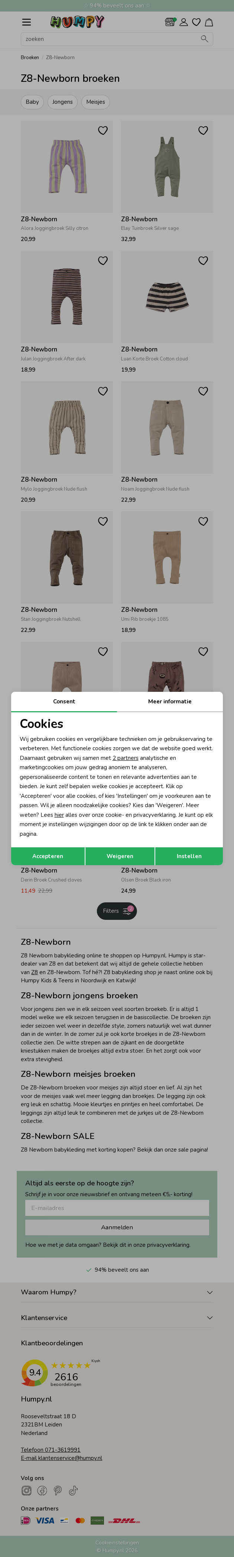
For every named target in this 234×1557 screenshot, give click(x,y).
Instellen (189, 856)
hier (59, 815)
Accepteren (47, 856)
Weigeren (120, 856)
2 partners (126, 758)
